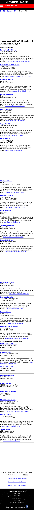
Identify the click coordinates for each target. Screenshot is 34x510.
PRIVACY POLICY (17, 500)
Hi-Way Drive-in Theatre (8, 344)
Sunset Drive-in (5, 312)
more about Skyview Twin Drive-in (18, 411)
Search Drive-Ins (11, 5)
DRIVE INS (17, 493)
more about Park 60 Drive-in (11, 426)
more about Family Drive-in (11, 222)
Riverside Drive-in (6, 94)
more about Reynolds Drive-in (15, 308)
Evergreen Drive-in (6, 196)
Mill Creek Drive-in (6, 352)
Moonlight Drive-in (6, 79)
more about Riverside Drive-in (15, 106)
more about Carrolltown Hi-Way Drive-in (18, 76)
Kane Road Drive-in (7, 375)
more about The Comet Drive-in (13, 237)
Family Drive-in (5, 210)
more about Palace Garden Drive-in (18, 61)
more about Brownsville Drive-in (19, 294)
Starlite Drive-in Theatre (8, 367)
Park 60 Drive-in (5, 414)
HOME (2, 11)
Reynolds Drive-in (6, 297)
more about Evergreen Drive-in (15, 207)
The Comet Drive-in (7, 225)
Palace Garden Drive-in (8, 50)
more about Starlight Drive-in (15, 192)
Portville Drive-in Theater (8, 326)
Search (9, 11)
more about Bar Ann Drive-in (15, 120)
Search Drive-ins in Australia (17, 485)
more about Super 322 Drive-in (14, 135)
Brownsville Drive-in (7, 282)
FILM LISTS (17, 496)
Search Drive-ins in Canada (17, 482)
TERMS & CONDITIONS (17, 502)
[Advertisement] (17, 25)
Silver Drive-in (5, 139)
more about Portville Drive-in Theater (17, 338)
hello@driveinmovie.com (17, 491)
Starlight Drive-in (6, 181)
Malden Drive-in (5, 383)
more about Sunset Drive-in (15, 323)
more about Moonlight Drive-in (20, 91)
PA (15, 11)
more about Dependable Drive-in (15, 251)
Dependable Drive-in (7, 240)
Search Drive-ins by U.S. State (17, 478)
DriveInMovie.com (17, 1)
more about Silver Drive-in (13, 150)
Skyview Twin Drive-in (8, 400)
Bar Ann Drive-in (6, 109)
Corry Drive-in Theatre (8, 391)
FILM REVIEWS (16, 498)
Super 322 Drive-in (6, 124)
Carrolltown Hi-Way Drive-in (9, 65)
